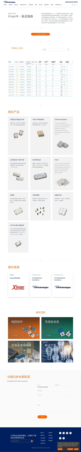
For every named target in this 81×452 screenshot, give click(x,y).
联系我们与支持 (61, 4)
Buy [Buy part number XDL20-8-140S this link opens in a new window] (16, 87)
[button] (72, 4)
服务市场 (11, 4)
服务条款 (50, 435)
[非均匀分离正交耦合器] (18, 237)
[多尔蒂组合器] (40, 173)
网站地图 (50, 440)
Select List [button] (70, 395)
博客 (37, 4)
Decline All (60, 449)
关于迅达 (5, 4)
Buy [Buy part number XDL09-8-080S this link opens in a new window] (16, 82)
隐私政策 (42, 435)
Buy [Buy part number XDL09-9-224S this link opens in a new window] (16, 71)
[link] (66, 434)
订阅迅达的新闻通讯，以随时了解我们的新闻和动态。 (23, 437)
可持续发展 (43, 440)
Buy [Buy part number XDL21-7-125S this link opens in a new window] (16, 95)
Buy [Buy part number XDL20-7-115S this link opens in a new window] (16, 89)
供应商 (54, 4)
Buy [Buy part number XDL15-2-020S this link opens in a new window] (16, 66)
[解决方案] (57, 352)
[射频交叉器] (62, 206)
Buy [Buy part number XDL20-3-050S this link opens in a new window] (16, 74)
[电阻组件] (24, 328)
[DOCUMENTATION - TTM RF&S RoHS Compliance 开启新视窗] (40, 285)
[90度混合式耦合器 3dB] (18, 135)
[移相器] (18, 206)
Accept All (76, 449)
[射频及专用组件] (24, 352)
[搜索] (77, 5)
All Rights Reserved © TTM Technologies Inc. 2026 (41, 447)
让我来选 (70, 449)
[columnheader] (11, 62)
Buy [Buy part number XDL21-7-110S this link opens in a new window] (16, 92)
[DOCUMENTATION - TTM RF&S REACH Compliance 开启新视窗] (62, 285)
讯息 (39, 405)
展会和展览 (32, 4)
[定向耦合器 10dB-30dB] (18, 173)
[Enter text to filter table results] (57, 49)
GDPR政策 (51, 438)
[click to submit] (42, 416)
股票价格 (50, 432)
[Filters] (62, 173)
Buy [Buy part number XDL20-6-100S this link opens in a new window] (16, 84)
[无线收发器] (57, 328)
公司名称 (57, 385)
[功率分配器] (40, 206)
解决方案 (16, 4)
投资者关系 (48, 4)
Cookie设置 (43, 438)
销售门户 (42, 432)
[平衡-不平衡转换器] (40, 135)
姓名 (39, 385)
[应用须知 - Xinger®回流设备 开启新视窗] (18, 285)
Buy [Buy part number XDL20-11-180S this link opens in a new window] (16, 79)
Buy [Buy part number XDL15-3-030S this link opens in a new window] (16, 69)
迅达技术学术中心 (24, 4)
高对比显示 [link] (43, 443)
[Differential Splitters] (62, 135)
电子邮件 (40, 390)
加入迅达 (42, 4)
